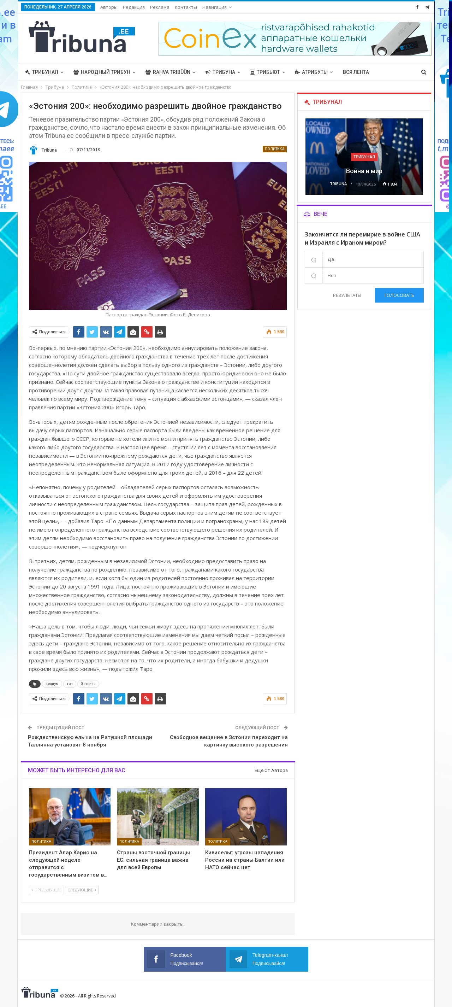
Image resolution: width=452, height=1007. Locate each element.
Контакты (186, 7)
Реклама (160, 7)
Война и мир (364, 171)
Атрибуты (311, 72)
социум (52, 684)
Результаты (347, 295)
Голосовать (399, 295)
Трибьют (265, 72)
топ (70, 684)
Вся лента (356, 72)
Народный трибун (101, 72)
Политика (275, 149)
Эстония (88, 684)
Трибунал (41, 72)
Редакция (134, 7)
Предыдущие (46, 889)
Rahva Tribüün (167, 72)
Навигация (214, 7)
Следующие (81, 889)
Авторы (109, 7)
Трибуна (220, 72)
